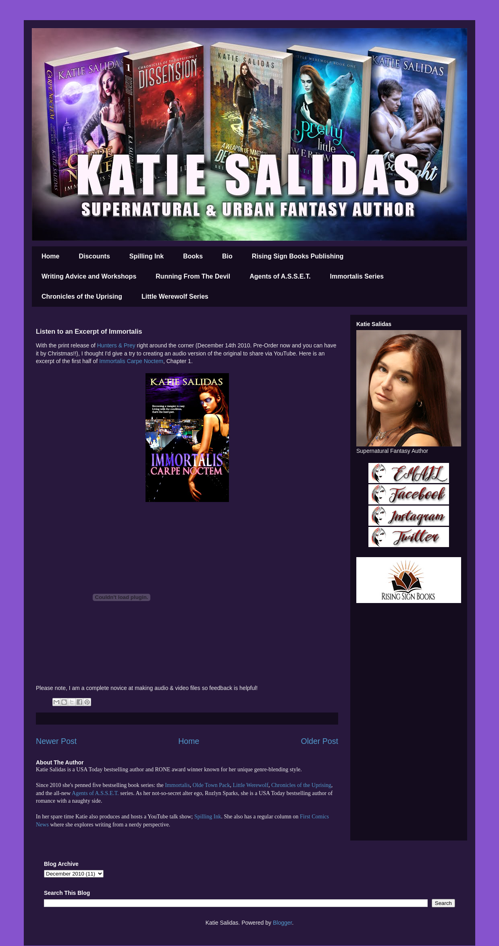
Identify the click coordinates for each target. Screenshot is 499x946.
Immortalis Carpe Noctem (131, 361)
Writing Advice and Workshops (89, 276)
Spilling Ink (146, 256)
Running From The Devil (193, 276)
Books (193, 256)
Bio (227, 256)
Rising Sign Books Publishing (298, 256)
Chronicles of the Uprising (82, 296)
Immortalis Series (357, 276)
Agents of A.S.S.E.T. (280, 276)
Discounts (94, 256)
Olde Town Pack (211, 785)
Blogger (282, 922)
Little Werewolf (250, 785)
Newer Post (56, 741)
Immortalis (177, 785)
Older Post (319, 741)
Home (50, 256)
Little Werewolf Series (174, 296)
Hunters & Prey (116, 345)
